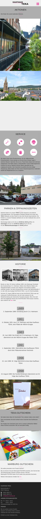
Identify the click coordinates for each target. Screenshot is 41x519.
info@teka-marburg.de (9, 496)
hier (12, 300)
